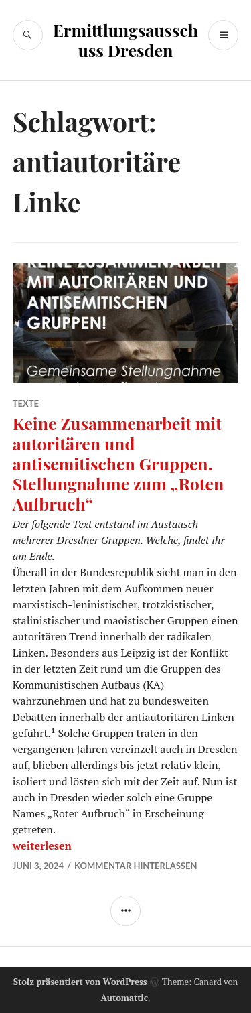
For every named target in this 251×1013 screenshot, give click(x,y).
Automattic (124, 998)
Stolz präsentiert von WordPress (80, 981)
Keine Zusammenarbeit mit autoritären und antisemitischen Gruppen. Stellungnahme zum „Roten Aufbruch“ (118, 463)
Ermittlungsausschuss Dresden (125, 40)
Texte (26, 403)
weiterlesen (42, 845)
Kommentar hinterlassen (135, 865)
